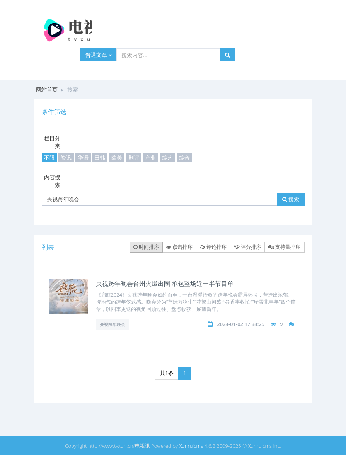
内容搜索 (52, 180)
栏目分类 (52, 141)
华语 (83, 157)
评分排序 (247, 246)
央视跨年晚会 (112, 324)
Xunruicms (191, 445)
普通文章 (98, 54)
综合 (184, 157)
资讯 (66, 157)
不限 (49, 157)
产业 (150, 157)
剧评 (133, 157)
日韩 (99, 157)
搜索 (291, 199)
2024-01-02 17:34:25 (240, 324)
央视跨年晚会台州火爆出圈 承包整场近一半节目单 (165, 283)
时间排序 (146, 246)
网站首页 (47, 89)
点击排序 (179, 246)
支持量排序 (284, 246)
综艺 (167, 157)
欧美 (116, 157)
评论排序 (213, 246)
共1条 (167, 373)
